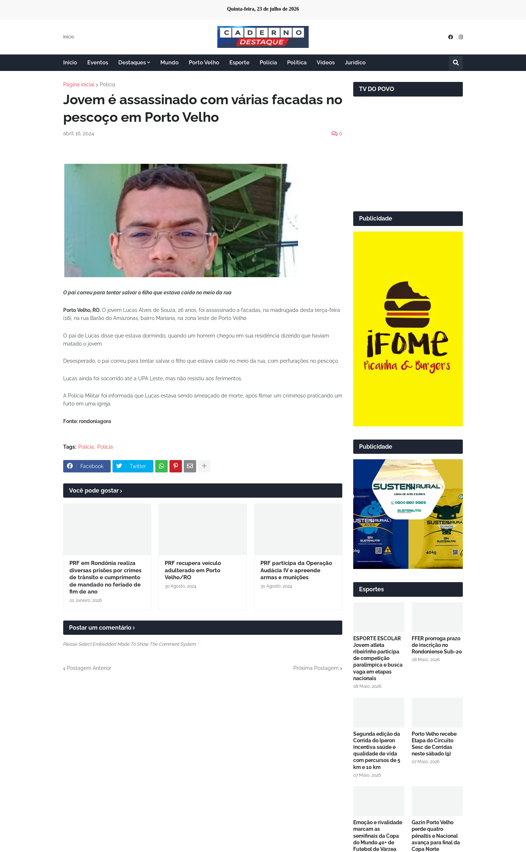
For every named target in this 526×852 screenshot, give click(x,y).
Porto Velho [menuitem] (204, 62)
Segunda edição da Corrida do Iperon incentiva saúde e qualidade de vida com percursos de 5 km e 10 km (376, 750)
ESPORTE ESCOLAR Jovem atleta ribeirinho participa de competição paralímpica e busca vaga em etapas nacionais (378, 658)
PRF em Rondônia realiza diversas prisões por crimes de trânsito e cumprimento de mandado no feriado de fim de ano (105, 577)
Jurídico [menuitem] (355, 62)
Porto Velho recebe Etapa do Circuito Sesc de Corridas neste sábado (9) (434, 744)
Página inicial (79, 84)
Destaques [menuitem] (132, 62)
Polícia (105, 447)
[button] (456, 63)
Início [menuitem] (70, 62)
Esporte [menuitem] (239, 62)
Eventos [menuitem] (97, 62)
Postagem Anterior (89, 668)
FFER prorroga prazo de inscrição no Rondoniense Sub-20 (437, 645)
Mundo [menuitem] (169, 62)
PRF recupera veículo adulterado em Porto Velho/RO (193, 570)
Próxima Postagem (316, 668)
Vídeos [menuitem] (326, 62)
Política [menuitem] (296, 62)
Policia (107, 84)
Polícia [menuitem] (268, 62)
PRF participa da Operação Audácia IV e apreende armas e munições (296, 570)
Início (68, 36)
